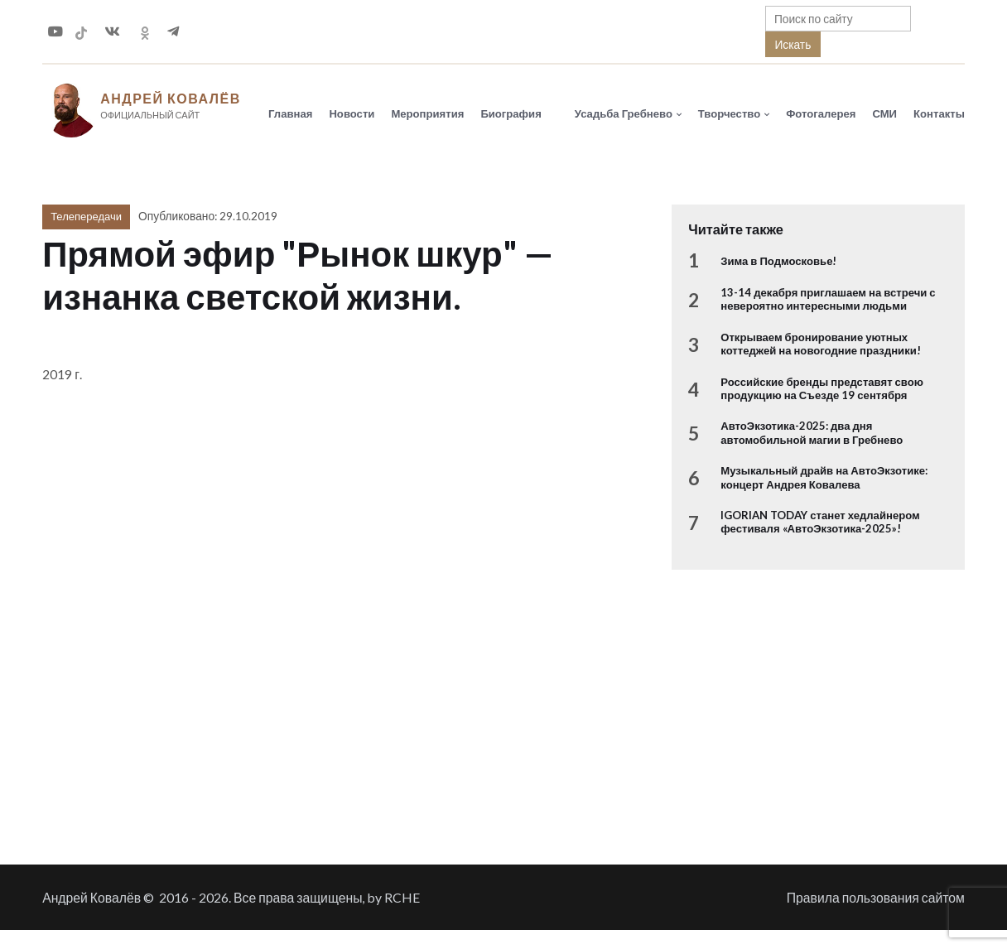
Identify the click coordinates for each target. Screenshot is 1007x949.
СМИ (884, 113)
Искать (792, 44)
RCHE (402, 897)
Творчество (729, 113)
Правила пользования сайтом (876, 897)
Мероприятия (427, 113)
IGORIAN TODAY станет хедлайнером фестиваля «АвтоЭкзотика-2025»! (819, 521)
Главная (290, 113)
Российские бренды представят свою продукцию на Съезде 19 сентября (821, 388)
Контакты (939, 113)
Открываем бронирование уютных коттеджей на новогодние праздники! (820, 343)
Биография (510, 113)
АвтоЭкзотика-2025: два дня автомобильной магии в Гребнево (811, 432)
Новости (351, 113)
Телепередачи (86, 216)
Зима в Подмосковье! (778, 260)
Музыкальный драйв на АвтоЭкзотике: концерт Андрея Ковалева (824, 477)
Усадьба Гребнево (623, 113)
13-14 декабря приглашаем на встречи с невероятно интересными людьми (827, 299)
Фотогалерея (820, 113)
